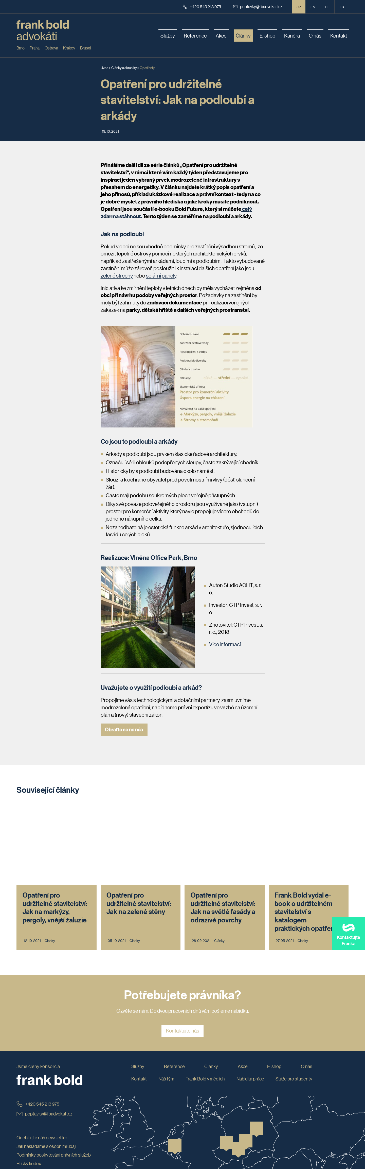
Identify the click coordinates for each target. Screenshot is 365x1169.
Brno (20, 47)
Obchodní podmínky (36, 1102)
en (313, 7)
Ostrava (51, 47)
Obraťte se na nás (124, 729)
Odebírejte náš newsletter (41, 1059)
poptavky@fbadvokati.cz (257, 6)
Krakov (69, 47)
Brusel (85, 47)
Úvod (104, 67)
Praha (35, 47)
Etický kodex (28, 1085)
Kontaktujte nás (182, 952)
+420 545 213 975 (202, 6)
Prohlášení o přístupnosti (40, 1110)
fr (342, 7)
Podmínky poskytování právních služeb (53, 1076)
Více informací (225, 644)
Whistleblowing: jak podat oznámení (50, 1093)
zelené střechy (117, 275)
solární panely (161, 275)
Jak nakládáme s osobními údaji (46, 1068)
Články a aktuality (124, 67)
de (327, 7)
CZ (299, 7)
